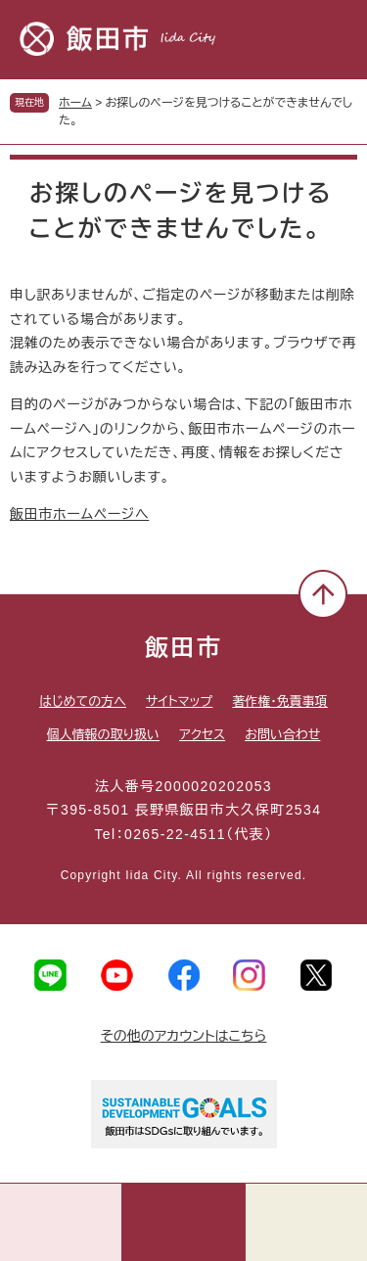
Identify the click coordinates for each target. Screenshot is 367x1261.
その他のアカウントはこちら (184, 1036)
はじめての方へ (82, 701)
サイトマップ (179, 701)
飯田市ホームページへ (79, 514)
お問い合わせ (282, 734)
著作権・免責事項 (280, 701)
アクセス (202, 734)
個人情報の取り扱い (103, 734)
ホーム (75, 103)
